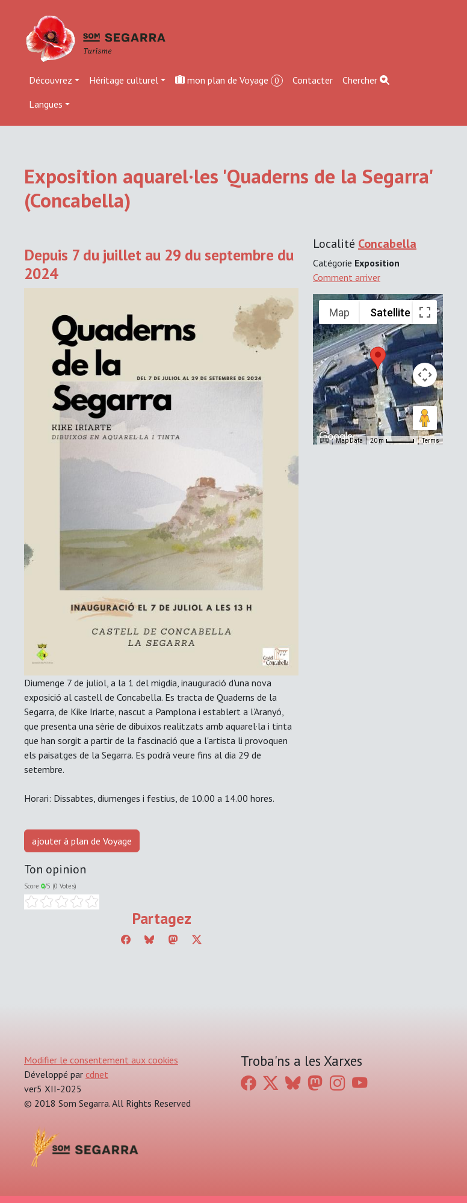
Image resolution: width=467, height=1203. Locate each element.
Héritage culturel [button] (123, 80)
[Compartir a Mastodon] (173, 940)
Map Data (349, 440)
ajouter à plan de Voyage (82, 841)
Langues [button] (46, 104)
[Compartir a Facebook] (126, 940)
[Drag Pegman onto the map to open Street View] (425, 418)
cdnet (96, 1074)
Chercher (365, 80)
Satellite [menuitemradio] (390, 312)
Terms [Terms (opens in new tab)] (430, 440)
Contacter (312, 80)
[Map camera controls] (425, 375)
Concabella (387, 243)
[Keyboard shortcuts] (324, 441)
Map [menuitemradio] (339, 312)
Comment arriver (346, 277)
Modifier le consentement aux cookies (101, 1060)
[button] (378, 357)
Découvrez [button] (50, 80)
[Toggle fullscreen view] (425, 312)
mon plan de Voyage (229, 80)
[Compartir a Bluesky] (149, 940)
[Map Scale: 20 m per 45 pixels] (392, 440)
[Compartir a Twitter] (197, 940)
